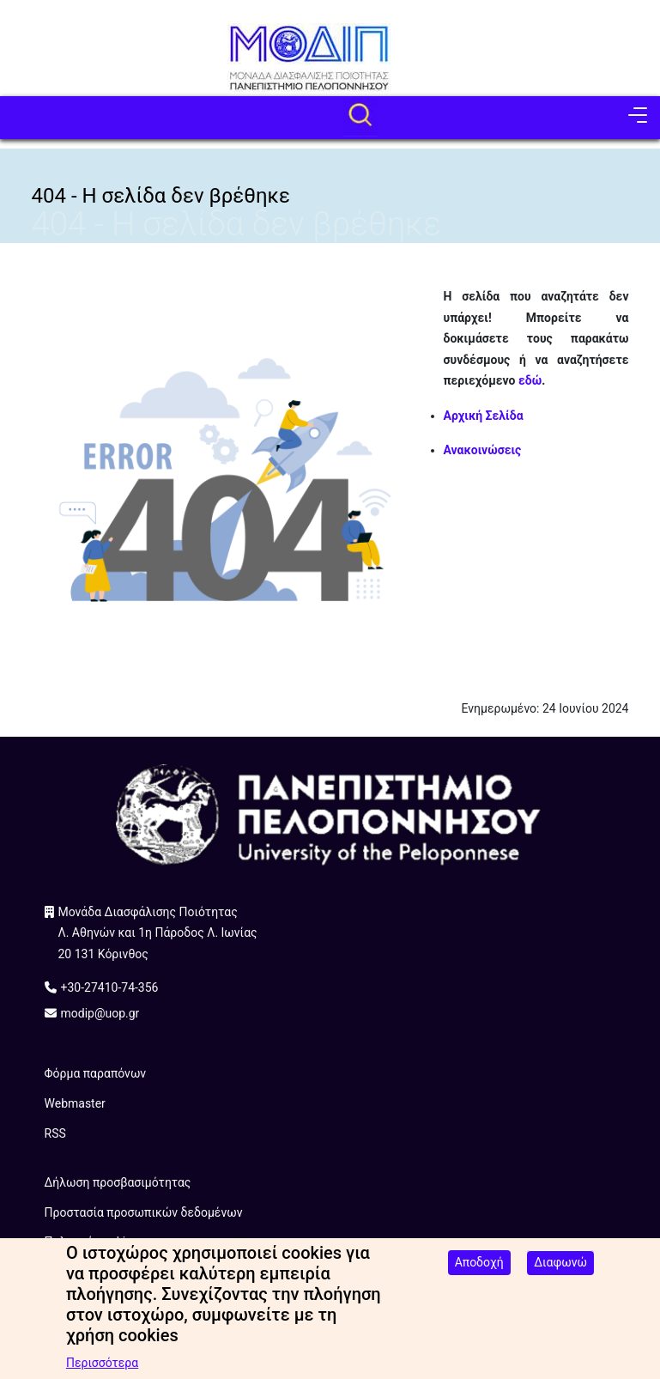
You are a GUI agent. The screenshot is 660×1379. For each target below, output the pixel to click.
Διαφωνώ (560, 1272)
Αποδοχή (479, 1272)
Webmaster (75, 1103)
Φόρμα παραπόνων (96, 1073)
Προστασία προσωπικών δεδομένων (144, 1212)
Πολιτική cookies (91, 1241)
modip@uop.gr (100, 1013)
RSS (55, 1133)
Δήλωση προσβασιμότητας (118, 1182)
